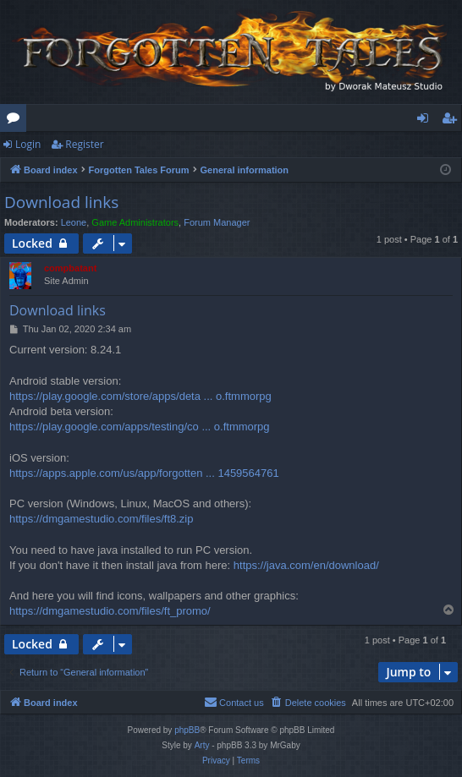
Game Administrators (135, 222)
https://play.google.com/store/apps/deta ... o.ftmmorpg (140, 396)
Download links (61, 202)
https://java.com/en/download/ (306, 565)
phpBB (187, 730)
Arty (202, 745)
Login (28, 144)
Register (84, 144)
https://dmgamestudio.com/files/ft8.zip (101, 518)
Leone (74, 222)
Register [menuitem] (452, 121)
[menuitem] (308, 702)
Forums (16, 121)
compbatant (70, 268)
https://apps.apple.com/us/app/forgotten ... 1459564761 (144, 473)
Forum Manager (217, 222)
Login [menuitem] (426, 121)
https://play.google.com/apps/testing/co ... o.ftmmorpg (139, 426)
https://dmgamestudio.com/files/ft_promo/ (110, 611)
